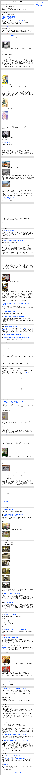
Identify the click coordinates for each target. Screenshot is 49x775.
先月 (13, 772)
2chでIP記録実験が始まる (9, 230)
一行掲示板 (37, 3)
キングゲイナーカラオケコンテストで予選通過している (15, 758)
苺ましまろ (6, 764)
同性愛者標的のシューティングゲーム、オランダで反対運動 (15, 629)
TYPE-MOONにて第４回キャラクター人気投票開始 (13, 240)
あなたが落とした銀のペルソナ (7, 198)
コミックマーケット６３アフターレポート (12, 386)
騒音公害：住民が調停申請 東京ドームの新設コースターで (15, 740)
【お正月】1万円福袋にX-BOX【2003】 (9, 16)
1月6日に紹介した (5, 647)
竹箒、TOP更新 (7, 142)
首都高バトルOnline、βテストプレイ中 (12, 326)
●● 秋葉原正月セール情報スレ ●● (8, 17)
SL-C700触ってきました (8, 602)
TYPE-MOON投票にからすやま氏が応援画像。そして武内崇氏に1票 (16, 337)
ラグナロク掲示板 (38, 5)
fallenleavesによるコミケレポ (9, 681)
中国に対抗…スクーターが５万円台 (10, 515)
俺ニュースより (30, 740)
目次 (16, 772)
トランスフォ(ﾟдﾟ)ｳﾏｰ (8, 755)
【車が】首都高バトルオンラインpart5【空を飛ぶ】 (13, 334)
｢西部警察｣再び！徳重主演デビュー (10, 501)
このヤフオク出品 (19, 20)
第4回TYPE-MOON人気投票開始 (10, 614)
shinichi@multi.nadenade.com (18, 774)
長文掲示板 (37, 4)
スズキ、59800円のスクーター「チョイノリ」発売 (13, 514)
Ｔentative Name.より (16, 755)
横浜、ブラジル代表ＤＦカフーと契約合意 (12, 593)
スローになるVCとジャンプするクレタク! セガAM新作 (14, 401)
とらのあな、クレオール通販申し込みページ (12, 637)
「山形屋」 (26, 372)
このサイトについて (39, 2)
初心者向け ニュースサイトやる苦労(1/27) (12, 688)
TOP (36, 1)
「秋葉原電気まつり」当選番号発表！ (11, 311)
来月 (18, 772)
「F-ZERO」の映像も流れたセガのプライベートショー (14, 402)
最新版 (21, 772)
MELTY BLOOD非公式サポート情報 (11, 35)
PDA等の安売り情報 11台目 (6, 18)
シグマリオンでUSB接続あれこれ (8, 197)
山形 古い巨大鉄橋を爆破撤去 (9, 509)
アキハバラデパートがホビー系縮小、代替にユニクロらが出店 (15, 734)
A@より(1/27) (23, 688)
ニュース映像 (18, 509)
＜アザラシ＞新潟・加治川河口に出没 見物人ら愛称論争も (15, 316)
